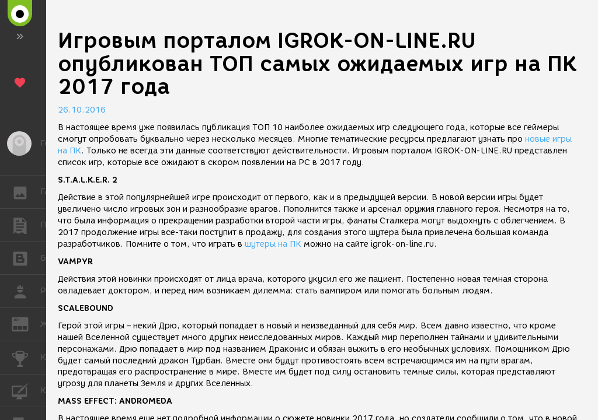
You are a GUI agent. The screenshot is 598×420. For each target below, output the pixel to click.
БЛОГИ (26, 257)
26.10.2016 (82, 110)
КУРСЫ (26, 390)
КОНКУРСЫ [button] (26, 357)
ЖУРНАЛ (26, 323)
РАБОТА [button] (26, 291)
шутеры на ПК (273, 244)
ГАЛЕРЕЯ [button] (26, 192)
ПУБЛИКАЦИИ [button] (26, 225)
